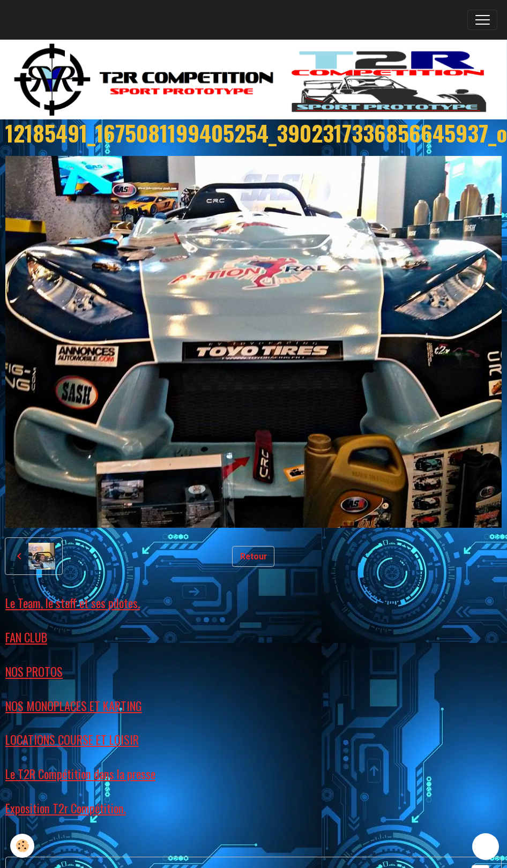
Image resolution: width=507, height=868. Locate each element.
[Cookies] (23, 846)
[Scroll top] (485, 846)
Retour (253, 556)
